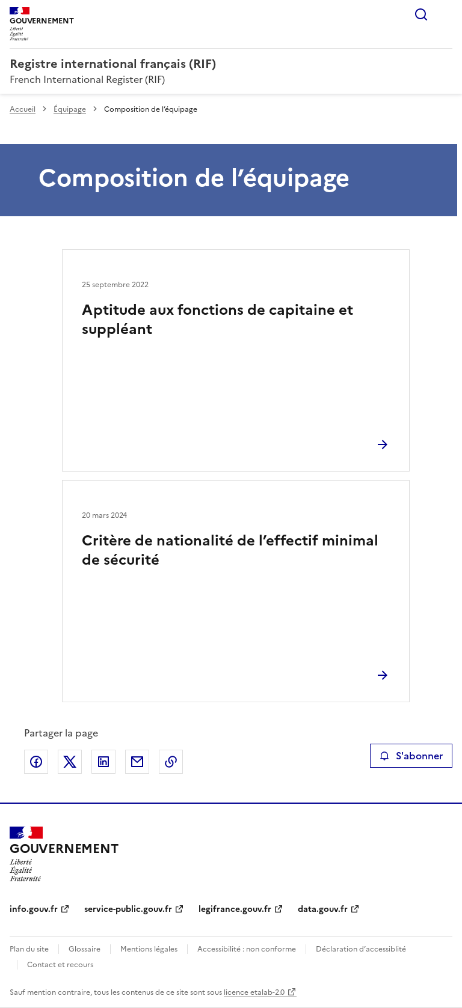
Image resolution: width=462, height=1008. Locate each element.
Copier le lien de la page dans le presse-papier (171, 762)
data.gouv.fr (323, 909)
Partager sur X (70, 762)
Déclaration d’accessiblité (361, 949)
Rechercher (421, 14)
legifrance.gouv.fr (235, 909)
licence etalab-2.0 (254, 992)
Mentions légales (148, 949)
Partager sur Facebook (36, 762)
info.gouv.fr (34, 909)
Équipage (70, 109)
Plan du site (29, 949)
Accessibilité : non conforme (246, 949)
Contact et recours (60, 964)
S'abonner (411, 755)
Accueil (22, 109)
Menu (445, 14)
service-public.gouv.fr (128, 909)
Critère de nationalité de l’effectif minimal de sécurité (230, 550)
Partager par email (137, 762)
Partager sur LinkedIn (103, 762)
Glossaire (84, 949)
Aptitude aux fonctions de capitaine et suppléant (217, 319)
